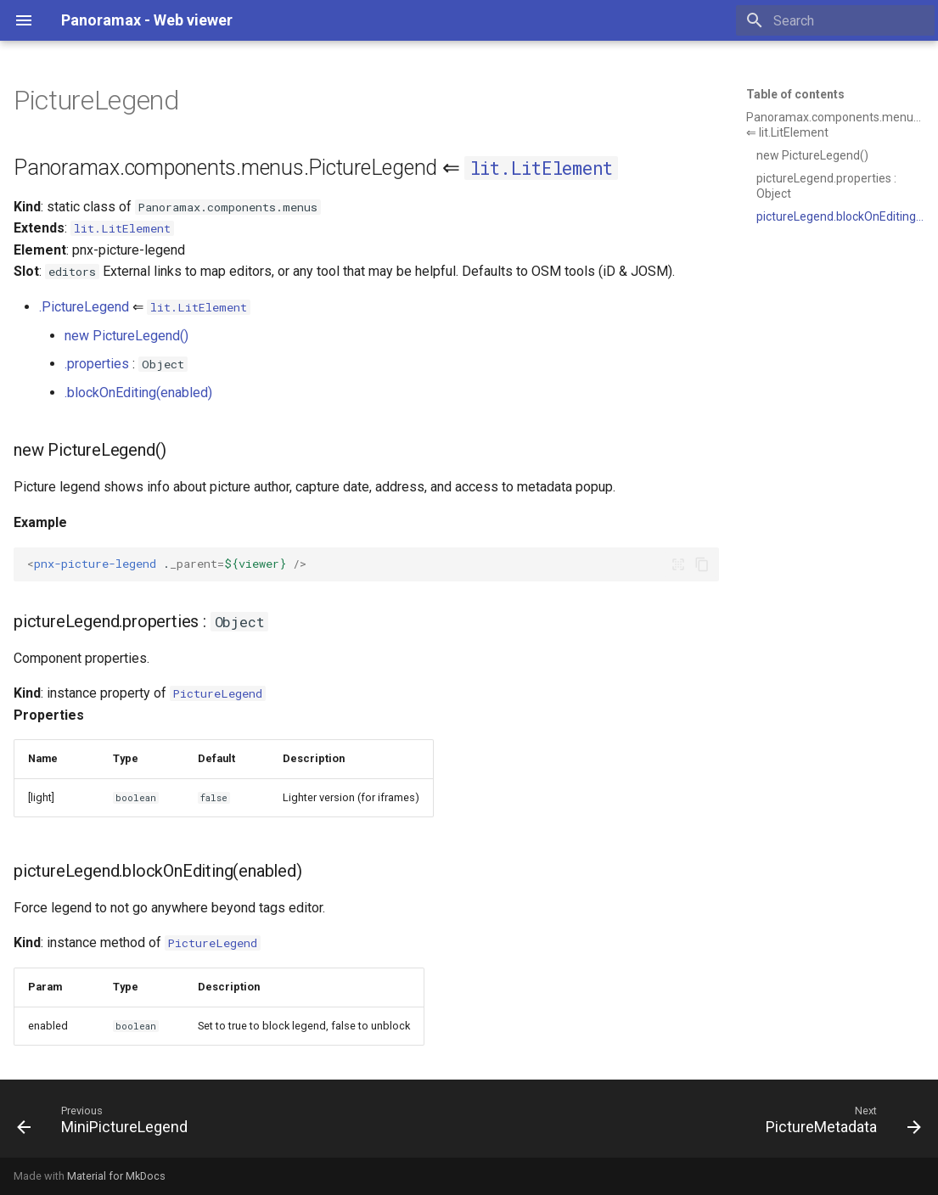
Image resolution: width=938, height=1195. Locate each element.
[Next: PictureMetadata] (839, 1123)
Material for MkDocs (116, 1176)
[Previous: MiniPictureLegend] (106, 1123)
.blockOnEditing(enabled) (138, 392)
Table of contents (795, 94)
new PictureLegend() (126, 336)
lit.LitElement (542, 168)
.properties (97, 364)
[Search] (835, 20)
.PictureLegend (84, 307)
